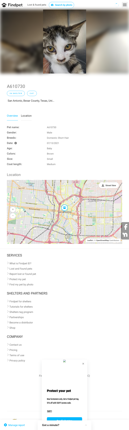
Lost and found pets (20, 268)
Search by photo (62, 5)
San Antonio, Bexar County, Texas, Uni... (31, 100)
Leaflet (90, 240)
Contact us (15, 344)
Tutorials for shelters (21, 306)
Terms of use (16, 355)
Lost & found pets (36, 4)
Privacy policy (17, 360)
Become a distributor (21, 322)
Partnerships (16, 317)
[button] (62, 205)
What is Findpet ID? (20, 263)
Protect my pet (17, 279)
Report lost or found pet (22, 273)
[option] (64, 42)
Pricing (13, 350)
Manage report (14, 425)
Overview (12, 115)
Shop (12, 327)
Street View (110, 185)
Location (26, 115)
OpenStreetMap (102, 240)
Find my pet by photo (21, 284)
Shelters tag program (21, 312)
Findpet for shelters (20, 301)
